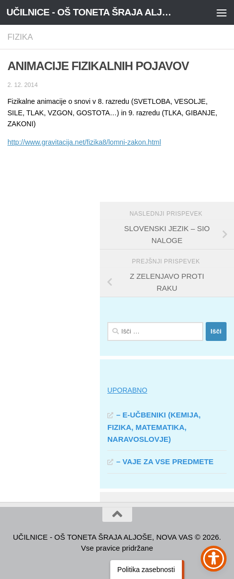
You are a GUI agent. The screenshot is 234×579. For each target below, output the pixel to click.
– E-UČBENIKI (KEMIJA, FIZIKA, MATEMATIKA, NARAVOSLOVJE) (154, 427)
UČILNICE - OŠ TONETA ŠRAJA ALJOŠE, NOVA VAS (90, 12)
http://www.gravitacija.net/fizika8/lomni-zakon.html (84, 142)
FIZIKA (20, 36)
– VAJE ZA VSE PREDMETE (165, 461)
